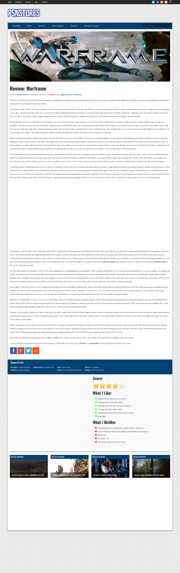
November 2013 (48, 367)
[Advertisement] (121, 13)
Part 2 (57, 338)
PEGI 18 (101, 370)
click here (82, 343)
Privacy (28, 2)
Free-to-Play (66, 367)
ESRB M (94, 370)
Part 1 (50, 338)
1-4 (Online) (95, 367)
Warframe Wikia (160, 262)
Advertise (18, 2)
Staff (9, 2)
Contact (44, 2)
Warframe (77, 95)
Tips (36, 2)
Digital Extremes (66, 95)
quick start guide (109, 262)
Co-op (65, 370)
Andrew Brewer (22, 95)
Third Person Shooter (75, 370)
